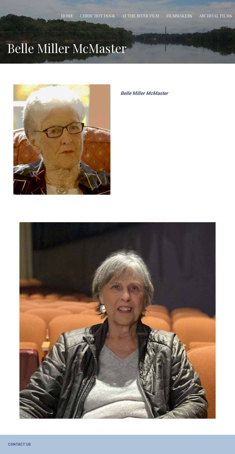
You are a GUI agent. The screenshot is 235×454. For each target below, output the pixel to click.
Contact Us (19, 444)
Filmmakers (179, 15)
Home (67, 15)
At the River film (140, 15)
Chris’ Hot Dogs (97, 15)
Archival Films (215, 15)
